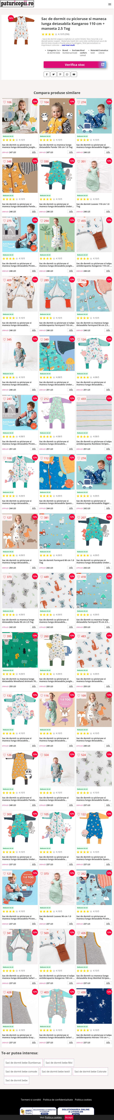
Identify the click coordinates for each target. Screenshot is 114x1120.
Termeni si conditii (31, 1099)
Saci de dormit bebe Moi (59, 1062)
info (34, 152)
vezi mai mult (68, 45)
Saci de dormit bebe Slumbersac (23, 1062)
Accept (69, 1117)
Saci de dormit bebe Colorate (90, 1071)
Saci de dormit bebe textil (56, 1071)
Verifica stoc (85, 64)
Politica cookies (83, 1099)
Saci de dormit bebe (17, 1080)
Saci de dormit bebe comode (21, 1071)
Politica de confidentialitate (58, 1099)
